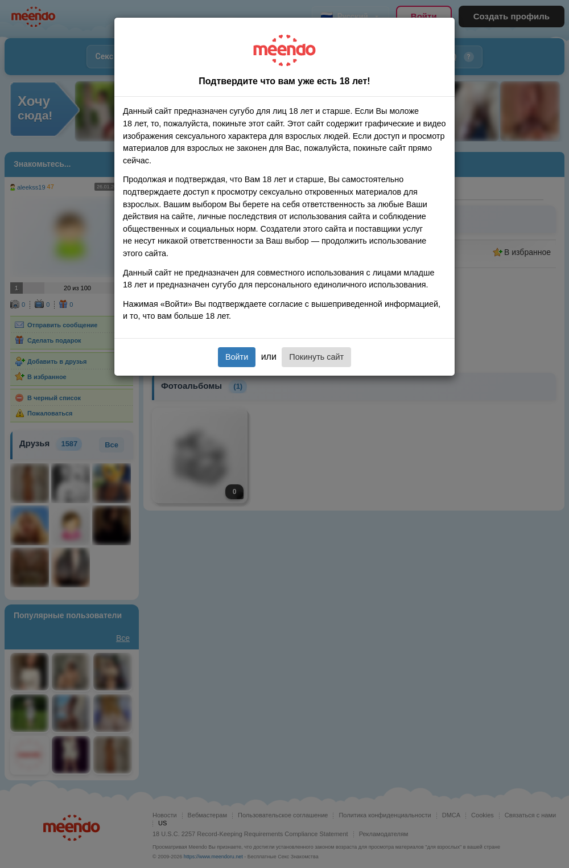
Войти (236, 356)
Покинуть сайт (316, 356)
